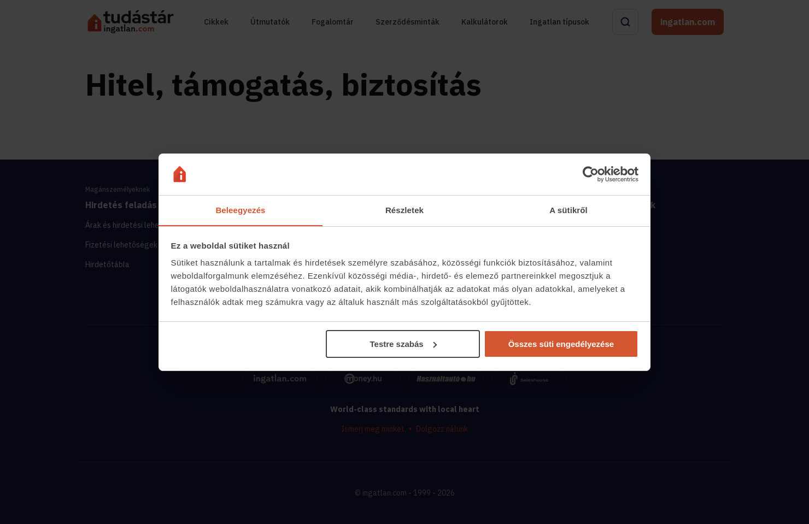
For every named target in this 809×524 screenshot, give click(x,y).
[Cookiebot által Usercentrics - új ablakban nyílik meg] (590, 174)
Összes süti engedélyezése (561, 344)
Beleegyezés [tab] (240, 210)
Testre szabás (403, 344)
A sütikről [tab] (568, 210)
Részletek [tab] (404, 210)
